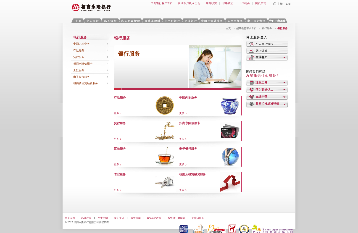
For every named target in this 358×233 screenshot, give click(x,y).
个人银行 (93, 20)
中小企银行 (172, 20)
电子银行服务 (81, 77)
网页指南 (260, 3)
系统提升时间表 (176, 218)
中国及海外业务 (212, 20)
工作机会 (244, 3)
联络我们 (227, 3)
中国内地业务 (81, 43)
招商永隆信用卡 (82, 63)
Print (274, 3)
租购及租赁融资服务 (85, 83)
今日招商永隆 (278, 20)
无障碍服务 (198, 218)
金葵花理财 (152, 20)
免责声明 (103, 218)
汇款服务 (78, 70)
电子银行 (256, 20)
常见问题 (70, 218)
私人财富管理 (130, 20)
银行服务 (267, 28)
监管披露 (136, 218)
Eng (288, 3)
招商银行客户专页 (162, 3)
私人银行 (110, 20)
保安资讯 (119, 218)
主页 (78, 20)
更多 (116, 113)
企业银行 (190, 20)
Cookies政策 (154, 218)
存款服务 (78, 50)
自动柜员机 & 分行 (189, 3)
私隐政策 (86, 218)
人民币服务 (235, 20)
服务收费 (211, 3)
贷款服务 (78, 57)
